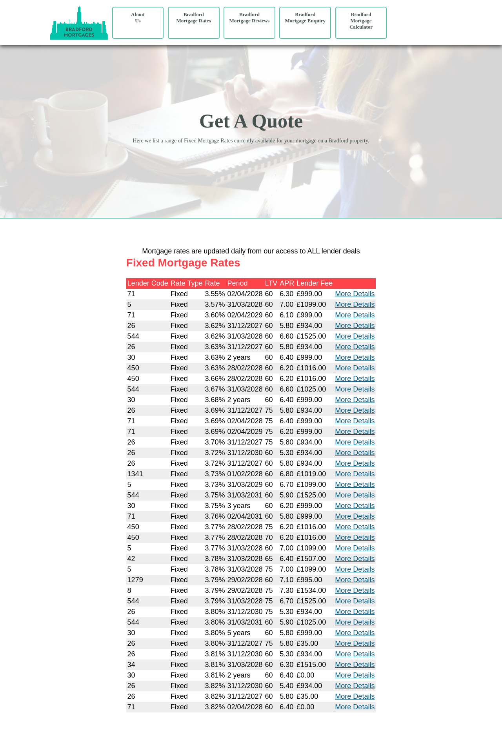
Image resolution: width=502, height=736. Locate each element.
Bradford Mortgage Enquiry (305, 17)
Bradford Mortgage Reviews (249, 17)
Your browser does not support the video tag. (422, 25)
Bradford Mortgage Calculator (361, 20)
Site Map (11, 726)
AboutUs (138, 17)
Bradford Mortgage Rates (193, 17)
